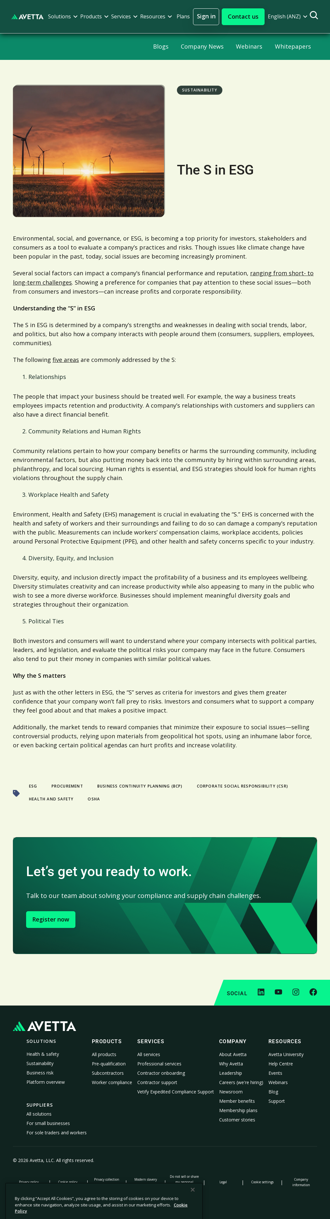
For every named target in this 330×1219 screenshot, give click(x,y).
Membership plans (238, 1110)
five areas (66, 360)
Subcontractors (108, 1073)
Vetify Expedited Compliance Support (175, 1092)
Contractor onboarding (161, 1073)
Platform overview (45, 1082)
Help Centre (280, 1064)
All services (148, 1054)
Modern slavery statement (145, 1182)
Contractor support (157, 1082)
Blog (273, 1092)
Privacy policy (29, 1182)
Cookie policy (67, 1182)
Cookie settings (262, 1182)
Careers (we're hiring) (241, 1082)
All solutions (39, 1114)
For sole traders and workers (56, 1132)
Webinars (278, 1082)
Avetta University (286, 1054)
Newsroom (231, 1092)
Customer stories (237, 1120)
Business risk (39, 1073)
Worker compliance (112, 1082)
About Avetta (233, 1054)
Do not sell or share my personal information (184, 1182)
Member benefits (237, 1101)
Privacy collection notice (106, 1182)
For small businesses (48, 1123)
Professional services (159, 1064)
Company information (301, 1182)
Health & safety (42, 1054)
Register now (50, 919)
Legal (223, 1182)
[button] (63, 16)
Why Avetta (231, 1064)
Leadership (230, 1073)
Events (275, 1073)
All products (104, 1054)
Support (276, 1101)
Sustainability (39, 1063)
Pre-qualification (109, 1064)
